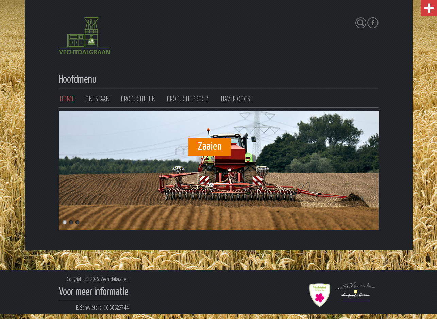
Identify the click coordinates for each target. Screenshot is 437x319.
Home (67, 98)
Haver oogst (236, 98)
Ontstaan (97, 98)
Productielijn (138, 98)
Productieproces (188, 98)
